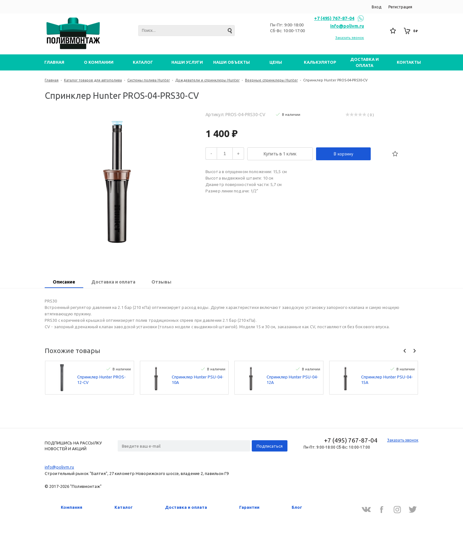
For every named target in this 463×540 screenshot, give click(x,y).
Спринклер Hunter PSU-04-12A (292, 380)
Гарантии (249, 507)
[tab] (64, 282)
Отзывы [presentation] (161, 281)
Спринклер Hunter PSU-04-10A (197, 380)
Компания (71, 507)
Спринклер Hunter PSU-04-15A (387, 380)
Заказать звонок (349, 38)
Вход (376, 7)
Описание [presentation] (64, 281)
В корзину (343, 154)
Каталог (123, 507)
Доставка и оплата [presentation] (113, 281)
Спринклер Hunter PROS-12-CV (101, 380)
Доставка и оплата (186, 507)
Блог (297, 507)
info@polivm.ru (347, 26)
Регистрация (400, 7)
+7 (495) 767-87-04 (334, 18)
